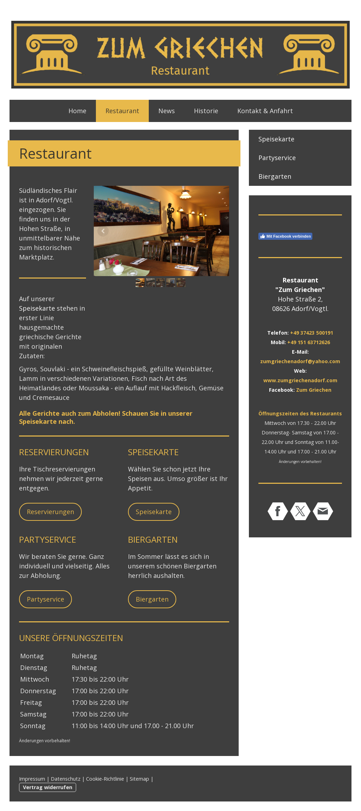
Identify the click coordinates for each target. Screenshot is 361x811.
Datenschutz (65, 778)
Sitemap (139, 778)
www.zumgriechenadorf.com (300, 380)
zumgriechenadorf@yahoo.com (300, 361)
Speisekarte (37, 308)
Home (77, 110)
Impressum (32, 778)
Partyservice (45, 599)
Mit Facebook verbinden (285, 236)
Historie (206, 110)
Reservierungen (50, 511)
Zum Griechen (313, 389)
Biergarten (152, 599)
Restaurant (122, 110)
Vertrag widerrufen (47, 787)
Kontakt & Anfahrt (265, 110)
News (166, 110)
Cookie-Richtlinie (105, 778)
